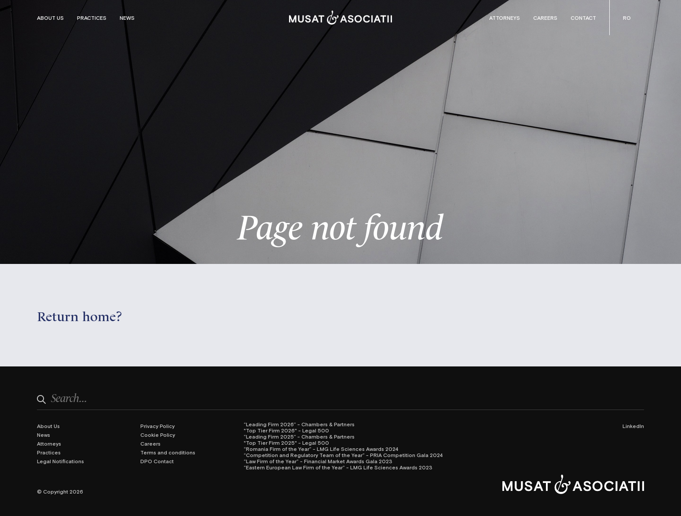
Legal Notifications (60, 461)
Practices (91, 18)
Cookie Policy (157, 435)
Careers (545, 18)
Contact (583, 18)
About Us (50, 18)
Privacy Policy (157, 426)
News (127, 18)
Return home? (79, 315)
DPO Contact (157, 461)
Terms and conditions (167, 452)
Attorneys (504, 18)
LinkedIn (633, 426)
